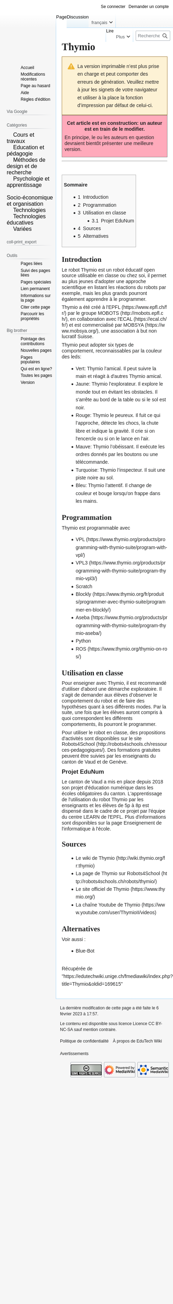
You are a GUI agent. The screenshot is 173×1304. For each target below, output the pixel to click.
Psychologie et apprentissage (28, 182)
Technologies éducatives (26, 219)
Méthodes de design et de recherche (26, 166)
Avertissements (74, 1053)
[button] (9, 134)
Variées (22, 229)
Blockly (83, 594)
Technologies (29, 210)
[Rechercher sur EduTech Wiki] (153, 36)
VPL (80, 539)
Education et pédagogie (25, 150)
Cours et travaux (20, 138)
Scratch (84, 586)
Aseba (83, 617)
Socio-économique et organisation (30, 201)
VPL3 (82, 563)
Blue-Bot (85, 951)
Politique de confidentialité (84, 1041)
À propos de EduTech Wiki (137, 1041)
